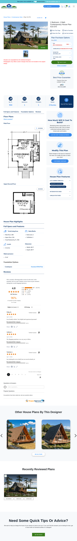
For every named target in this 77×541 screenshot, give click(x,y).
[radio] (31, 287)
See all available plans (53, 1)
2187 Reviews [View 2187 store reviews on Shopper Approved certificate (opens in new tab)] (15, 294)
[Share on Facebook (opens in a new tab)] (12, 327)
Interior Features (56, 191)
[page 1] (8, 374)
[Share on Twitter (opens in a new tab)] (14, 327)
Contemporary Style (17, 17)
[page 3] (15, 375)
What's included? (8, 119)
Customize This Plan (60, 161)
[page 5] (22, 375)
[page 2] (12, 375)
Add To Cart (61, 62)
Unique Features (55, 195)
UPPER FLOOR (29, 499)
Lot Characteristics (56, 180)
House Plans (7, 17)
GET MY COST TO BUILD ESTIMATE (60, 135)
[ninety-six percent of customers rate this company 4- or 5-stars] (14, 299)
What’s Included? (61, 66)
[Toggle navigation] (74, 6)
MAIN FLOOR (19, 499)
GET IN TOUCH (38, 535)
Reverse (43, 48)
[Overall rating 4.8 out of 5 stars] (14, 292)
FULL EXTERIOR (8, 499)
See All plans (38, 454)
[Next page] (25, 375)
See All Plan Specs (66, 101)
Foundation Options (27, 112)
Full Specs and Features (11, 112)
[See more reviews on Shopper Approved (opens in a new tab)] (17, 327)
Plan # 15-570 (31, 490)
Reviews (38, 112)
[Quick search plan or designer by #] (51, 6)
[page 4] (19, 375)
